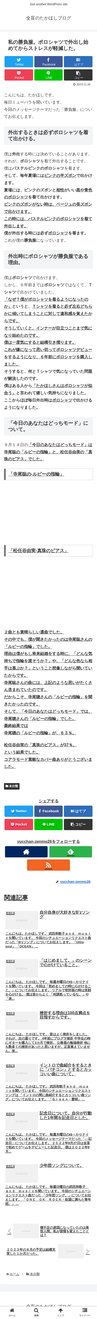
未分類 (12, 786)
